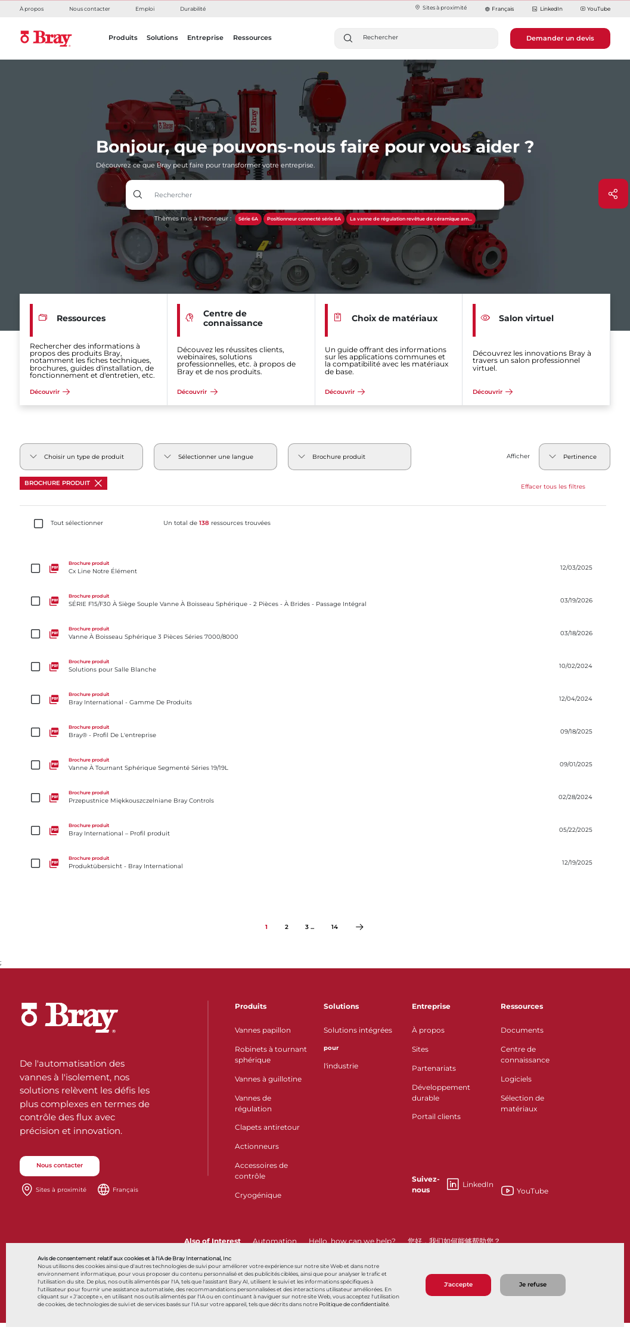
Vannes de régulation (253, 1103)
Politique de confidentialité (354, 1304)
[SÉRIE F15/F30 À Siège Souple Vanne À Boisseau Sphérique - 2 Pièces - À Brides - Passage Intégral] (314, 601)
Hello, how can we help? (352, 1240)
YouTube (595, 9)
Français (503, 8)
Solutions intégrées (358, 1030)
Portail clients (436, 1116)
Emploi (144, 8)
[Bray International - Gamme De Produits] (314, 699)
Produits (250, 1006)
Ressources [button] (252, 37)
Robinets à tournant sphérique (271, 1054)
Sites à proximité (440, 7)
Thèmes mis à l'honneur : (192, 218)
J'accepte (458, 1284)
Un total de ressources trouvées (217, 523)
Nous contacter (89, 8)
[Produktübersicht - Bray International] (314, 863)
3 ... (309, 927)
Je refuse (533, 1284)
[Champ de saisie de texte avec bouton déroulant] (327, 195)
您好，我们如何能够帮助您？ (454, 1240)
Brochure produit (63, 483)
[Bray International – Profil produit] (314, 830)
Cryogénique (258, 1195)
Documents (522, 1030)
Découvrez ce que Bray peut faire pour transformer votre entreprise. (205, 165)
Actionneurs (257, 1146)
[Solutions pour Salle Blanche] (314, 666)
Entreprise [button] (205, 37)
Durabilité (193, 8)
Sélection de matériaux (522, 1103)
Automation (275, 1240)
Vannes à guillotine (268, 1078)
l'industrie (341, 1065)
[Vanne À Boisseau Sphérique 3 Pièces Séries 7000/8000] (314, 633)
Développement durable (441, 1092)
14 (334, 927)
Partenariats (434, 1068)
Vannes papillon (263, 1030)
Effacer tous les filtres (553, 486)
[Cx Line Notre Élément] (314, 568)
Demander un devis (560, 38)
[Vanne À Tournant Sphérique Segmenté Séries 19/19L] (314, 764)
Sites (420, 1049)
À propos (32, 8)
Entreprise (431, 1006)
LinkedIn (547, 9)
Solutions (341, 1006)
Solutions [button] (162, 37)
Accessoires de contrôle (261, 1170)
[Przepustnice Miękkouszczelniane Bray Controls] (314, 797)
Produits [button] (123, 37)
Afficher (518, 456)
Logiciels (516, 1078)
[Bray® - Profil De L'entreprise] (314, 732)
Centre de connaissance (525, 1054)
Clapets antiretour (267, 1127)
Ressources (522, 1006)
